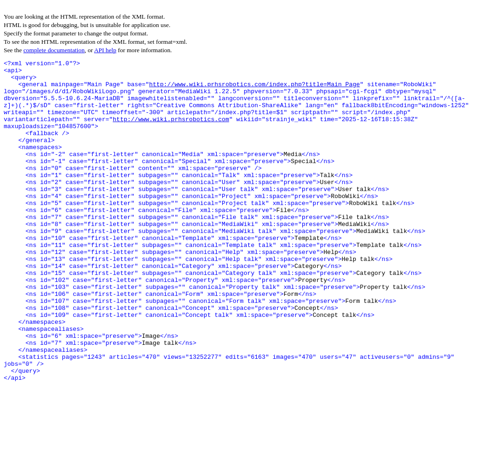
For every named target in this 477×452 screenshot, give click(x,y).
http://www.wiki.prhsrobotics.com (171, 131)
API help (105, 50)
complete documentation (53, 50)
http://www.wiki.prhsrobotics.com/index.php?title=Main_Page (254, 89)
